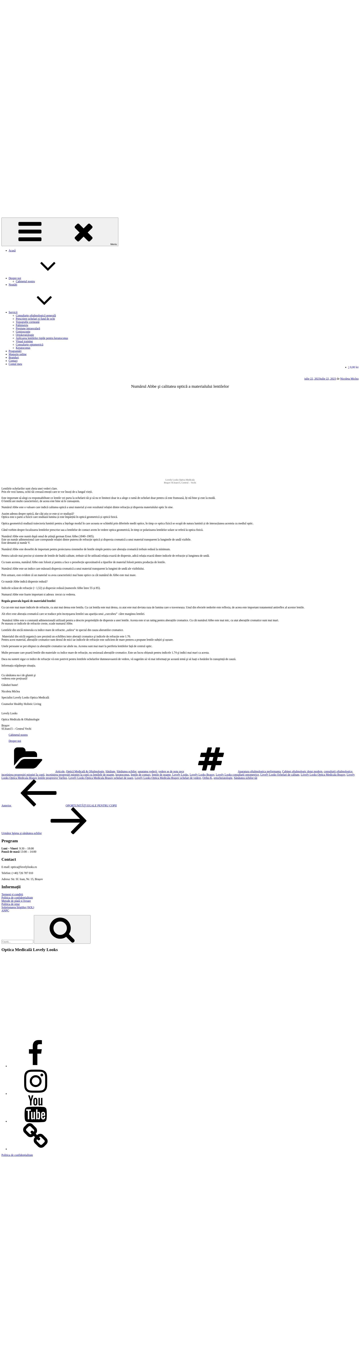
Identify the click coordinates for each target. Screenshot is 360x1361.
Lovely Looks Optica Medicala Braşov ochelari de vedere (168, 777)
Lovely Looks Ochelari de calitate (279, 774)
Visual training (24, 341)
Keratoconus (23, 347)
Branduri (14, 357)
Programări (15, 351)
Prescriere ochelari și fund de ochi (35, 318)
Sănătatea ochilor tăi (245, 777)
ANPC (5, 910)
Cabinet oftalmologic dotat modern (302, 771)
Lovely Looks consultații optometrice (237, 774)
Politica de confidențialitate (17, 897)
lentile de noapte (161, 774)
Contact (13, 360)
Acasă (12, 250)
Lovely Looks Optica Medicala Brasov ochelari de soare (100, 777)
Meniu (60, 232)
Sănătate (110, 771)
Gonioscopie (23, 331)
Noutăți (13, 284)
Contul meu (15, 363)
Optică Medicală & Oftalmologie (85, 771)
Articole (60, 771)
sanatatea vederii (147, 771)
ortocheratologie (223, 777)
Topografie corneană (27, 321)
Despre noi (42, 278)
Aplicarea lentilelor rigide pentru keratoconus (42, 338)
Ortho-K (207, 777)
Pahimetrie (22, 325)
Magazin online (18, 354)
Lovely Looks (180, 774)
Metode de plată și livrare (16, 900)
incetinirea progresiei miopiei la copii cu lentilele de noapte (80, 774)
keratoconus (122, 774)
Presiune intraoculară (28, 328)
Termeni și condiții (12, 894)
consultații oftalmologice (338, 771)
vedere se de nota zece (171, 771)
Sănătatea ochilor (126, 771)
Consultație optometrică (29, 344)
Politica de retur (10, 904)
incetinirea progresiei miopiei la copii (22, 774)
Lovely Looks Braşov (202, 774)
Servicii (40, 312)
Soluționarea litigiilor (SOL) (17, 907)
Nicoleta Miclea (349, 378)
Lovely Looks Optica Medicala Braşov (323, 774)
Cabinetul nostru (25, 281)
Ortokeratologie (25, 334)
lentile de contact (140, 774)
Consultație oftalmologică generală (36, 315)
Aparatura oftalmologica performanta (259, 771)
